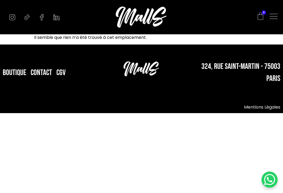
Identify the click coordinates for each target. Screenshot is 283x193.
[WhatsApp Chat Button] (270, 180)
